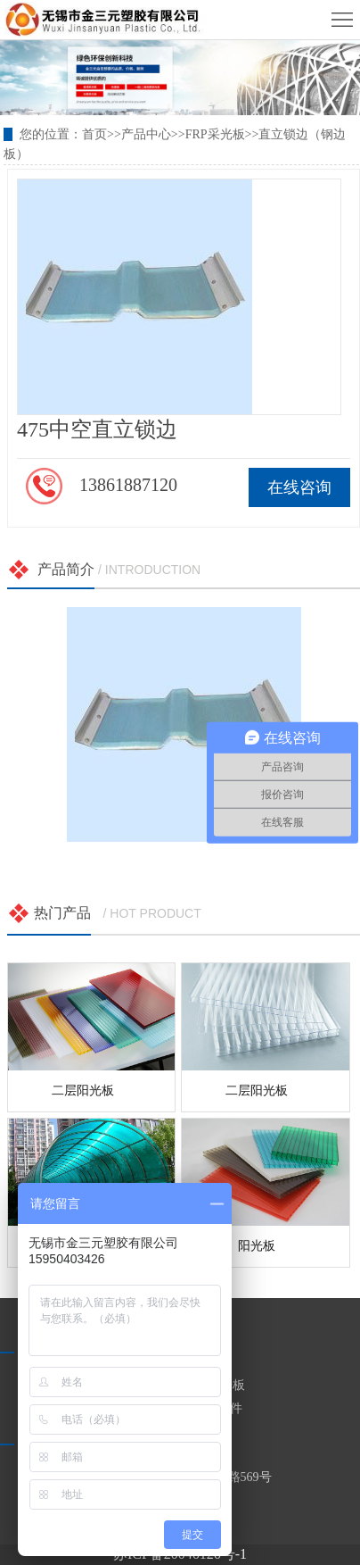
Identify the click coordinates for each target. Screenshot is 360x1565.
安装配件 (217, 1408)
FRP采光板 (215, 134)
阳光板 (256, 1246)
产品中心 (146, 134)
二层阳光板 (83, 1090)
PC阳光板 (218, 1385)
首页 (94, 134)
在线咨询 (299, 487)
